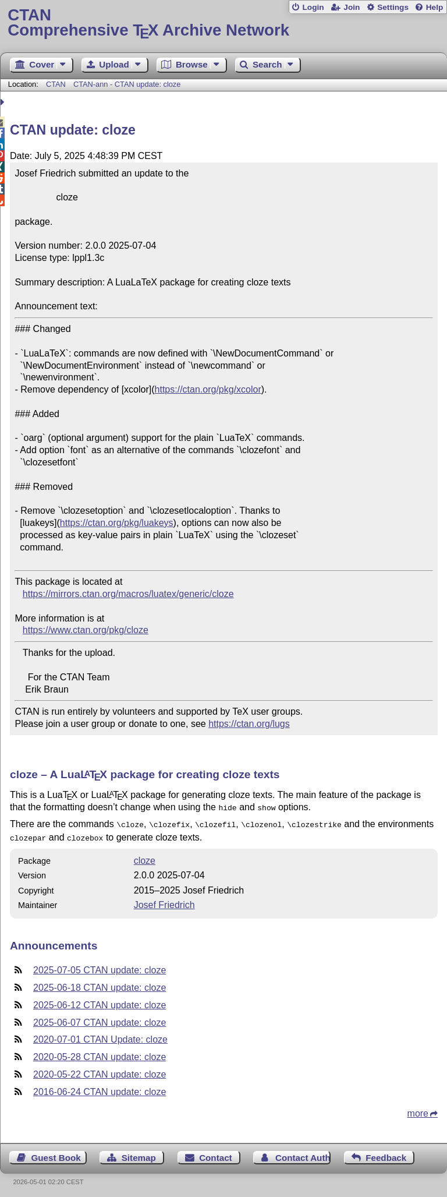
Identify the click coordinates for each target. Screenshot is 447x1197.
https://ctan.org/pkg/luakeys (116, 523)
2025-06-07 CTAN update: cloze (99, 1019)
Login (313, 7)
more (417, 1110)
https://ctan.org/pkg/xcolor (208, 389)
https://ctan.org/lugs (249, 724)
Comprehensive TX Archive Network (223, 23)
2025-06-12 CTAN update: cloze (99, 1002)
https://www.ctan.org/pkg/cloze (85, 630)
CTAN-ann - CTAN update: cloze (126, 84)
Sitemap (139, 1154)
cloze (144, 857)
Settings (393, 7)
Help (435, 7)
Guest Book (56, 1154)
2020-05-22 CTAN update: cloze (99, 1071)
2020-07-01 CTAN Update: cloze (100, 1036)
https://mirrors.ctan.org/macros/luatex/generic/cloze (128, 594)
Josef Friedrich (164, 901)
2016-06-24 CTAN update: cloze (99, 1088)
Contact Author (303, 1154)
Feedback (386, 1154)
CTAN (56, 84)
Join (351, 7)
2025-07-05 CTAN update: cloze (99, 967)
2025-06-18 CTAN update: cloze (99, 984)
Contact (215, 1154)
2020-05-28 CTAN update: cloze (99, 1053)
